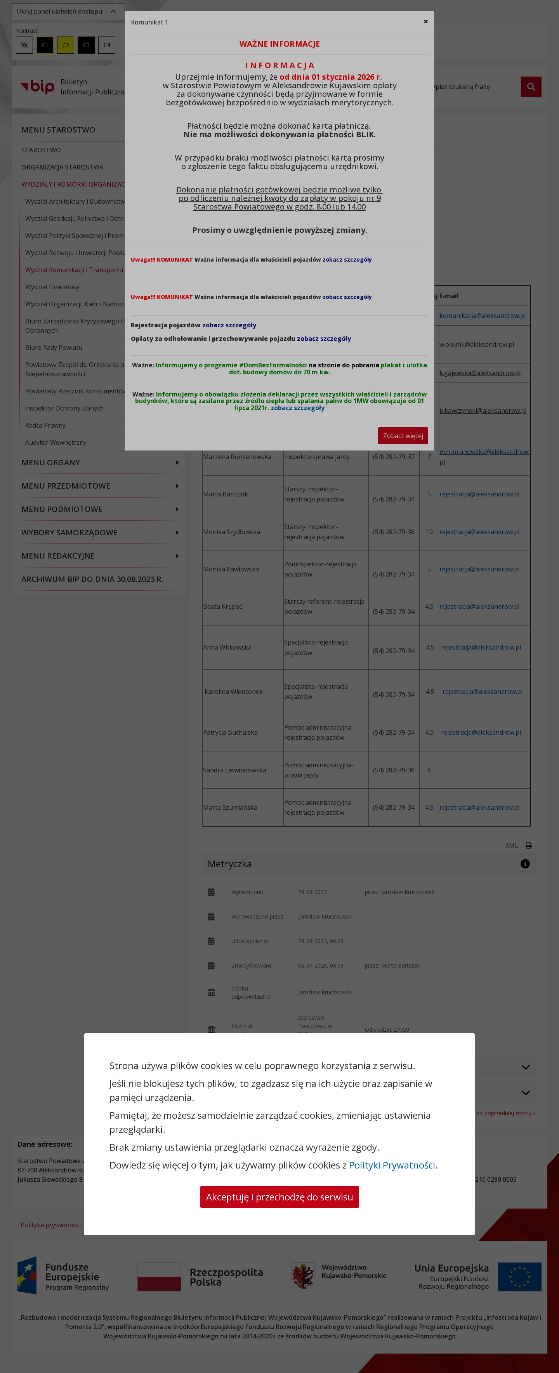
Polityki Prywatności (392, 1164)
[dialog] (279, 686)
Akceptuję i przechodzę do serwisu (279, 1196)
